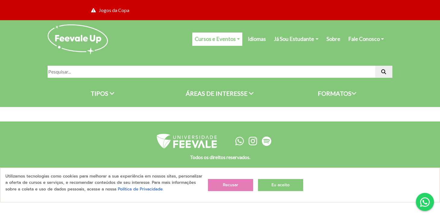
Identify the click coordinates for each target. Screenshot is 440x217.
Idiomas (257, 39)
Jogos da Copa (110, 10)
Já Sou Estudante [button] (294, 39)
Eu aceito (281, 185)
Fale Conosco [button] (364, 39)
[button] (425, 202)
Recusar (230, 185)
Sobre (333, 39)
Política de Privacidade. (140, 189)
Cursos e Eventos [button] (215, 39)
